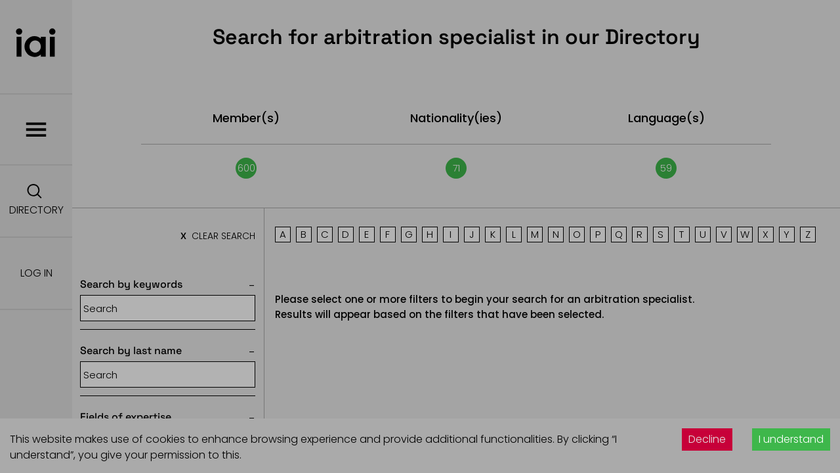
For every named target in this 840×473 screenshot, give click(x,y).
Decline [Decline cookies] (707, 439)
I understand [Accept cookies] (791, 439)
